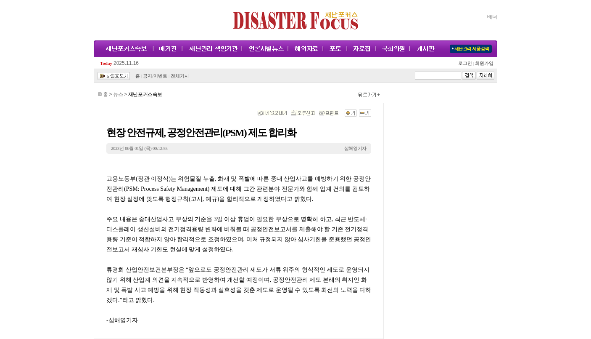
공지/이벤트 (155, 76)
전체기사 (180, 76)
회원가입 (483, 63)
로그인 (466, 63)
